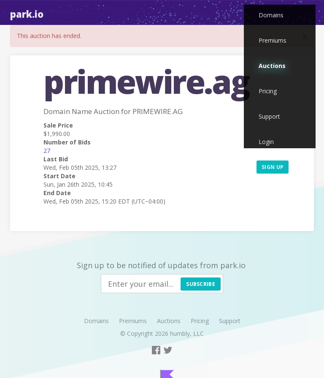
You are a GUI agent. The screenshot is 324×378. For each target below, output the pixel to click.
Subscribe (200, 284)
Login (266, 142)
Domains (271, 15)
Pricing (268, 91)
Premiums (272, 40)
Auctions (272, 66)
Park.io (26, 14)
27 (46, 151)
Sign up (273, 167)
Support (269, 116)
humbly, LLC (187, 333)
